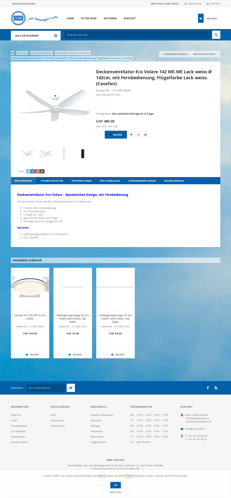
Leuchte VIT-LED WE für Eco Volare (30, 317)
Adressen (95, 420)
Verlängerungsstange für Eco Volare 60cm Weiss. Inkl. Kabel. (73, 319)
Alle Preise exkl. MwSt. (165, 3)
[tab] (23, 180)
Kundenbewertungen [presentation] (142, 180)
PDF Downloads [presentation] (110, 180)
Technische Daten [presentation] (52, 180)
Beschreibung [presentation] (23, 180)
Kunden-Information (101, 415)
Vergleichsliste (98, 442)
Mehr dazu (115, 491)
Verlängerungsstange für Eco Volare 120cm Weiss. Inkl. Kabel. (115, 319)
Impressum (57, 420)
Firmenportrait (19, 425)
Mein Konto (194, 3)
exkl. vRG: (101, 126)
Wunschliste (97, 436)
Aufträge (95, 425)
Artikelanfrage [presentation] (174, 180)
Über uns (16, 415)
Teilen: (21, 171)
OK (115, 485)
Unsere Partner (19, 442)
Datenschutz (58, 425)
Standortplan (18, 436)
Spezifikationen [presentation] (81, 180)
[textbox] (137, 34)
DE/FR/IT (215, 3)
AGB (53, 415)
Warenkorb (96, 431)
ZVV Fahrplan (18, 431)
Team (14, 420)
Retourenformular (24, 3)
